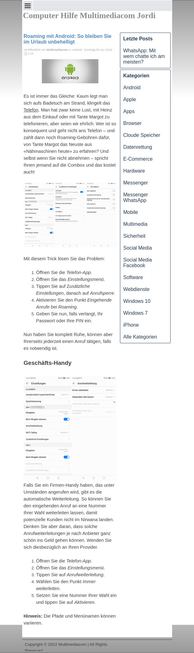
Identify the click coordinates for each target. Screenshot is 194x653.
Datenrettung (137, 147)
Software (133, 277)
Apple (129, 99)
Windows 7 (135, 313)
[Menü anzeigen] (27, 5)
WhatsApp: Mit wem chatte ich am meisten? (144, 56)
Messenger (135, 182)
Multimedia (135, 224)
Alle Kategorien (140, 336)
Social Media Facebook (137, 262)
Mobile (130, 212)
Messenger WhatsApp (135, 197)
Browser (132, 123)
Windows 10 (137, 301)
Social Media (137, 248)
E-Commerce (138, 159)
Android (132, 87)
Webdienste (136, 289)
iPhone (131, 325)
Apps (129, 111)
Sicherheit (134, 236)
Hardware (134, 171)
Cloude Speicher (141, 135)
